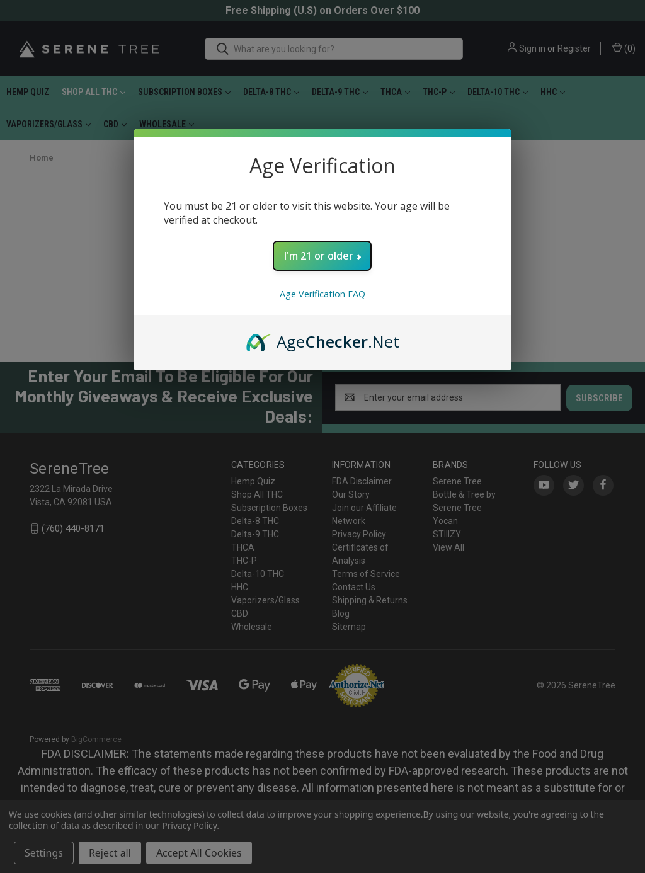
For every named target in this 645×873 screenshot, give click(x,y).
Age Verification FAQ (322, 294)
